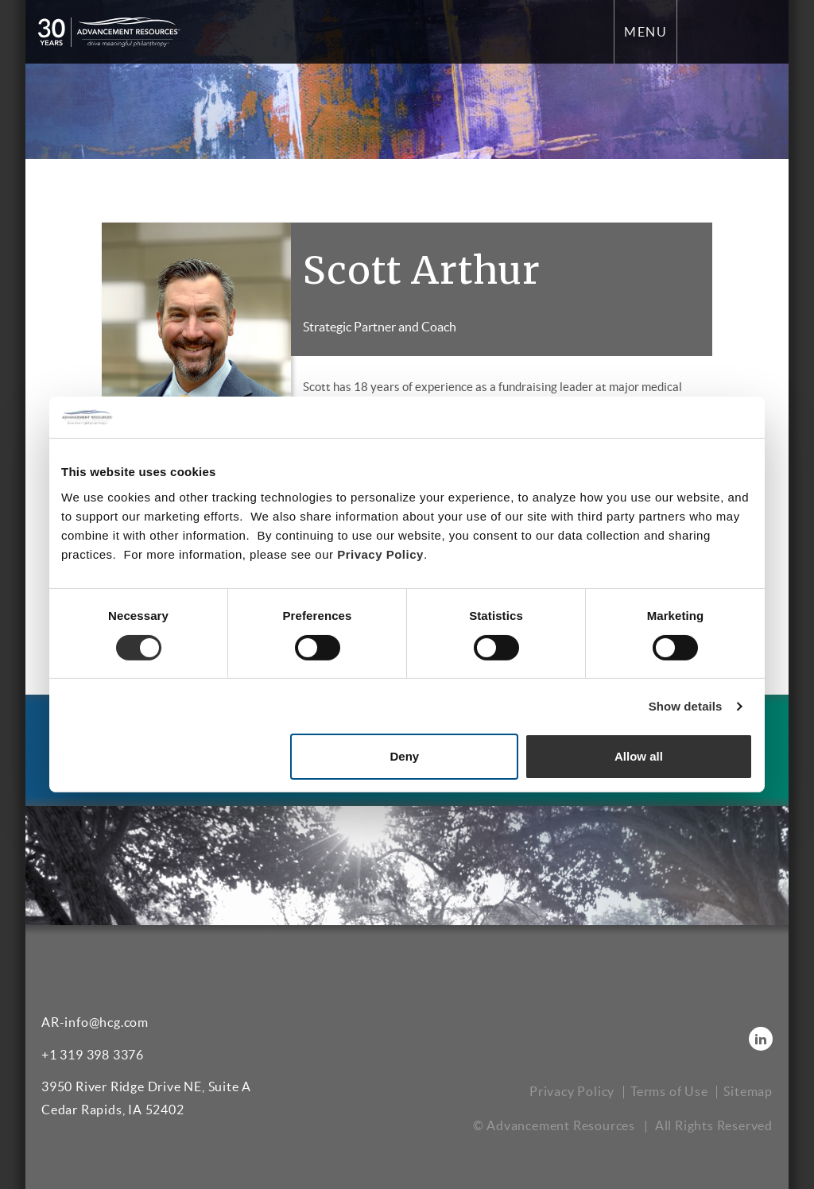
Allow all (638, 756)
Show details (686, 706)
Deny (405, 756)
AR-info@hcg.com (95, 1022)
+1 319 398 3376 (92, 1055)
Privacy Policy (380, 554)
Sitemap (748, 1091)
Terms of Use (669, 1091)
